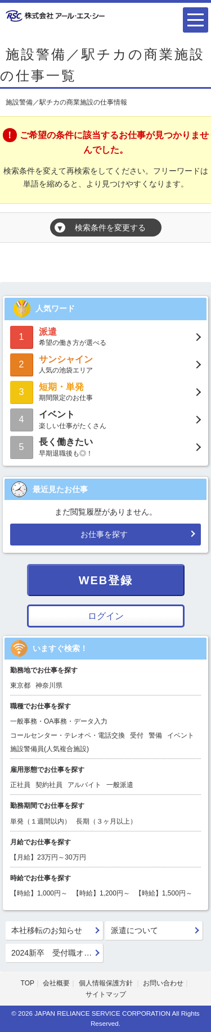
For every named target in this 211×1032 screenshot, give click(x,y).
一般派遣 (119, 785)
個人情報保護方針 (106, 983)
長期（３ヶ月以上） (106, 821)
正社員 (20, 785)
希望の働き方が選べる (105, 336)
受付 (136, 735)
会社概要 (56, 983)
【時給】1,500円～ (163, 893)
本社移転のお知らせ (46, 930)
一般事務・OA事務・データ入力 (58, 721)
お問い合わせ (163, 983)
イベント (180, 735)
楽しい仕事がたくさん (105, 418)
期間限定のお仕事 (105, 391)
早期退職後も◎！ (105, 446)
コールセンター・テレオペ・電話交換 (67, 735)
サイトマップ (106, 994)
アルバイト (84, 785)
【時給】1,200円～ (101, 893)
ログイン (106, 616)
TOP (27, 983)
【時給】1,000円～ (39, 893)
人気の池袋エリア (105, 363)
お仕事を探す (104, 534)
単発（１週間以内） (40, 821)
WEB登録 (106, 580)
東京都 (20, 685)
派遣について (134, 930)
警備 (155, 735)
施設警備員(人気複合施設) (49, 749)
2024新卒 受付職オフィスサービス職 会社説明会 (57, 952)
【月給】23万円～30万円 (48, 857)
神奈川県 (48, 685)
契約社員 (48, 785)
